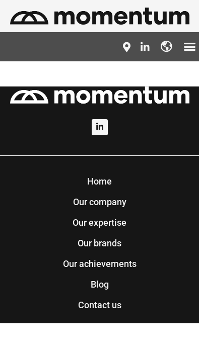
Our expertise (99, 222)
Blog (100, 284)
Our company (99, 202)
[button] (190, 46)
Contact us (99, 305)
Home (99, 181)
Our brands (99, 243)
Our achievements (100, 263)
